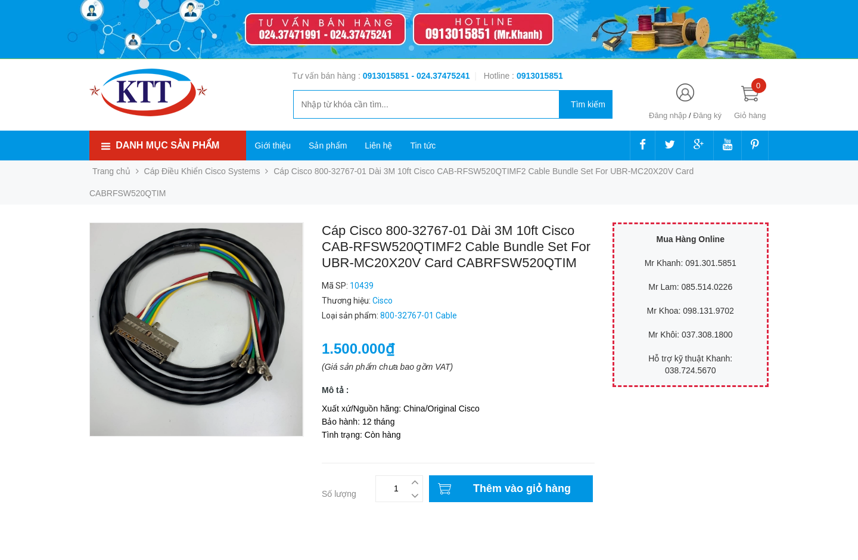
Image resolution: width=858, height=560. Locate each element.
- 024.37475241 (440, 76)
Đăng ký (707, 115)
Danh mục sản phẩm (167, 145)
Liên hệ (378, 145)
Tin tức (423, 145)
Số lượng (339, 494)
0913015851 (387, 76)
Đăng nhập (667, 115)
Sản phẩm (328, 145)
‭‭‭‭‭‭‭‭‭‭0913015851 (540, 76)
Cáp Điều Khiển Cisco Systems (202, 171)
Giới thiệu (273, 145)
